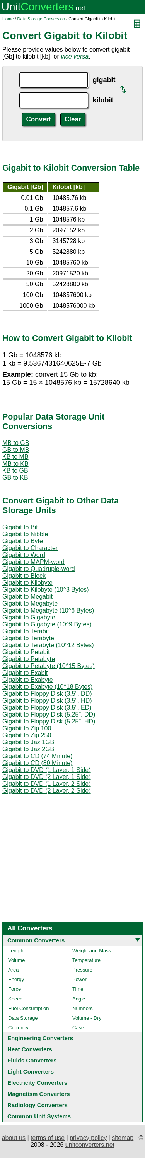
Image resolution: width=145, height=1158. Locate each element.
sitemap (122, 1138)
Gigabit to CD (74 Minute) (37, 756)
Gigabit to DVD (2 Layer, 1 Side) (46, 777)
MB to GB (15, 443)
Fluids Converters (32, 1060)
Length (16, 950)
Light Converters (30, 1071)
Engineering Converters (40, 1038)
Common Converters (36, 940)
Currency (18, 1027)
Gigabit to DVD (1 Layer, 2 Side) (46, 783)
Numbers (82, 1008)
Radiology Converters (37, 1105)
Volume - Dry (86, 1018)
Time (77, 989)
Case (78, 1027)
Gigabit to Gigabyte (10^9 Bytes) (47, 624)
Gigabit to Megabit (27, 596)
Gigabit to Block (24, 575)
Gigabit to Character (30, 548)
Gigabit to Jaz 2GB (28, 749)
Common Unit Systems (39, 1116)
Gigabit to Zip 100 (26, 728)
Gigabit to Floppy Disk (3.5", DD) (47, 693)
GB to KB (15, 477)
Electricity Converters (37, 1082)
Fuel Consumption (28, 1008)
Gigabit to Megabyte (30, 603)
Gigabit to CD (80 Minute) (37, 763)
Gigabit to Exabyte (27, 679)
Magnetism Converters (38, 1094)
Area (13, 970)
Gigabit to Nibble (25, 534)
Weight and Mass (91, 950)
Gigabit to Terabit (25, 631)
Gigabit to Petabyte (28, 659)
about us (14, 1138)
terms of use (48, 1138)
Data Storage (23, 1018)
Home (8, 19)
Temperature (86, 960)
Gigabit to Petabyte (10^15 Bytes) (48, 666)
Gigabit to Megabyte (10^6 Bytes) (48, 610)
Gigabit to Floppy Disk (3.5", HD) (47, 700)
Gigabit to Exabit (25, 673)
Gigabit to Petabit (26, 652)
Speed (15, 999)
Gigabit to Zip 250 (26, 735)
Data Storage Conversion (41, 19)
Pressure (82, 970)
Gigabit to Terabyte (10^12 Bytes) (48, 645)
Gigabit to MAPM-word (33, 562)
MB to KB (15, 463)
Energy (16, 979)
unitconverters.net (89, 1144)
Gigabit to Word (23, 555)
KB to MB (15, 456)
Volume (16, 960)
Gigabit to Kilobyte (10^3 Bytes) (45, 589)
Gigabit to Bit (20, 527)
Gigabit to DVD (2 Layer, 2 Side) (46, 790)
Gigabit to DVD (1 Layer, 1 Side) (46, 770)
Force (14, 989)
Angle (78, 999)
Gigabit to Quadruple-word (38, 569)
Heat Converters (29, 1049)
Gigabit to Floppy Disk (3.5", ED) (47, 707)
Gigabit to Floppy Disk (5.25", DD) (48, 714)
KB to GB (15, 470)
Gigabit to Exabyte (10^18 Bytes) (47, 686)
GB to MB (15, 449)
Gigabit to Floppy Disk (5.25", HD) (48, 721)
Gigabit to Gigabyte (28, 617)
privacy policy (88, 1138)
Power (79, 979)
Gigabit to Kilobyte (27, 582)
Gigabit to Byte (22, 541)
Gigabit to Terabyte (28, 638)
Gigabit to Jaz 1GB (28, 742)
